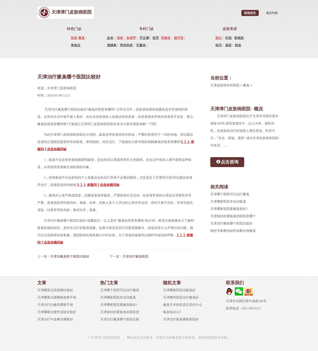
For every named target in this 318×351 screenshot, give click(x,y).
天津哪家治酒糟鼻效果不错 (56, 297)
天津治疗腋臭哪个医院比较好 (231, 223)
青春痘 (76, 45)
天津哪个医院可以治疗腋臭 (229, 194)
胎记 (218, 38)
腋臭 (81, 38)
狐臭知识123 (172, 312)
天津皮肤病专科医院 (225, 85)
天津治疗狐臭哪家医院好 (181, 319)
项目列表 (272, 13)
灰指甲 (131, 38)
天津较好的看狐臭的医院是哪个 (233, 216)
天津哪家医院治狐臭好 (179, 290)
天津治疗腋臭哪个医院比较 (119, 319)
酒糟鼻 (112, 45)
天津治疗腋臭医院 (135, 256)
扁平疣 (179, 38)
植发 (238, 45)
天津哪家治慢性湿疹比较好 (56, 312)
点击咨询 (227, 161)
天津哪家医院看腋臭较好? (228, 208)
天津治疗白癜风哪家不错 (55, 304)
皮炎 (110, 38)
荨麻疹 (166, 38)
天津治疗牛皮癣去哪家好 (55, 319)
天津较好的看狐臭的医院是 (119, 312)
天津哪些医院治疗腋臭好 (181, 297)
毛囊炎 (141, 45)
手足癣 (144, 38)
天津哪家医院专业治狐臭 (228, 201)
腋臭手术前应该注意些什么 (182, 304)
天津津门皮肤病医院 (72, 12)
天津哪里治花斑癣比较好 (55, 290)
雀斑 (228, 45)
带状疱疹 (126, 45)
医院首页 (250, 13)
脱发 (74, 38)
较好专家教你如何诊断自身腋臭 (233, 230)
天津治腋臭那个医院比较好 (69, 256)
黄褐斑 (239, 38)
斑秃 (156, 38)
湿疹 (120, 38)
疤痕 (228, 38)
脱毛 (218, 45)
